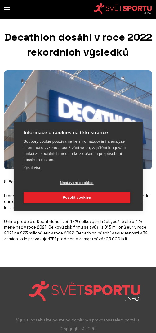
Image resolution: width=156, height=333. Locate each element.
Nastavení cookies (76, 183)
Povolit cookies (77, 197)
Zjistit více (32, 167)
